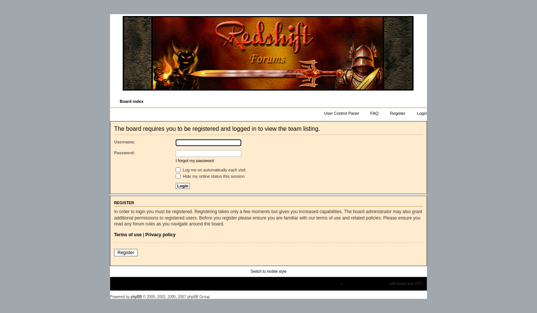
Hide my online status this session (210, 176)
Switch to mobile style (268, 271)
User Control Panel (341, 113)
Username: (124, 142)
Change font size (421, 102)
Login (422, 113)
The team (331, 283)
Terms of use (128, 234)
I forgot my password (195, 160)
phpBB (136, 297)
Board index (132, 101)
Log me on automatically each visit (210, 170)
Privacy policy (160, 234)
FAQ (374, 113)
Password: (124, 153)
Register (397, 113)
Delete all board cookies (365, 283)
